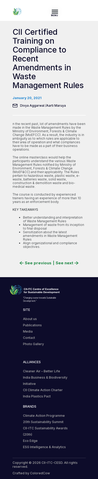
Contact (29, 338)
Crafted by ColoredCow (31, 473)
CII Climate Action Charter (43, 390)
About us (30, 319)
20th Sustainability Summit (43, 422)
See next (67, 263)
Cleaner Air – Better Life (41, 371)
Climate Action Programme (44, 416)
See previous (35, 263)
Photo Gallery (33, 344)
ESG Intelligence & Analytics (44, 447)
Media (28, 331)
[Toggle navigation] (56, 11)
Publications (32, 325)
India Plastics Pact (37, 396)
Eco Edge (30, 441)
